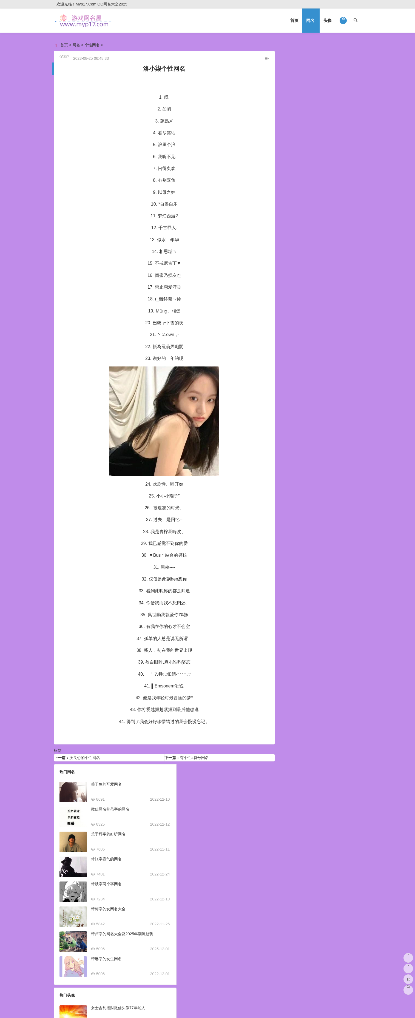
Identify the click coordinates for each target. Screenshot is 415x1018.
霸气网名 (297, 112)
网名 (310, 20)
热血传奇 (313, 279)
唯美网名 (338, 197)
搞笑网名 (297, 122)
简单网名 (297, 197)
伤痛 (350, 246)
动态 (304, 299)
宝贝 (290, 306)
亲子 (309, 293)
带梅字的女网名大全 (108, 904)
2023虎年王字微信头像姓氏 (222, 954)
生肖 (298, 293)
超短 (279, 239)
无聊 (342, 299)
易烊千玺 (282, 293)
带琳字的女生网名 (106, 954)
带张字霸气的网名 (106, 854)
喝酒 (316, 299)
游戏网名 (338, 80)
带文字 (329, 299)
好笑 (290, 225)
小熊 (279, 286)
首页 (294, 20)
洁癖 (342, 232)
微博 (321, 286)
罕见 (300, 246)
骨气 (296, 232)
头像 (327, 20)
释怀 (354, 232)
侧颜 (344, 286)
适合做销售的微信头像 (218, 854)
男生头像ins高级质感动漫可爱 (224, 879)
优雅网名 (338, 176)
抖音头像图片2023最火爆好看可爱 (228, 830)
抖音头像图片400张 (215, 805)
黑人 (302, 306)
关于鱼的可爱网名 (106, 780)
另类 (348, 293)
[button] (343, 20)
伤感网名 (338, 112)
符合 (339, 246)
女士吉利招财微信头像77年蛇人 (226, 780)
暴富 (347, 239)
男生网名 (297, 69)
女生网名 (338, 69)
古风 (347, 225)
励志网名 (338, 186)
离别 (302, 225)
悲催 (319, 232)
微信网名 (297, 90)
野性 (279, 306)
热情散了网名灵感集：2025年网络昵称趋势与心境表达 (331, 392)
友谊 (285, 232)
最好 (302, 239)
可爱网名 (297, 154)
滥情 (289, 246)
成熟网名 (297, 144)
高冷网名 (338, 133)
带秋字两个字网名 (106, 879)
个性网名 (92, 45)
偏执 (336, 239)
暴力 (290, 239)
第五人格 (294, 286)
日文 (279, 253)
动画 (352, 279)
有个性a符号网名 (192, 753)
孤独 (328, 279)
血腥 (279, 225)
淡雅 (325, 225)
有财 (313, 225)
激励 (336, 225)
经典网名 (338, 165)
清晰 (279, 279)
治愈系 (314, 246)
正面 (332, 286)
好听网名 (338, 101)
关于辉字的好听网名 (108, 830)
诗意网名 (297, 186)
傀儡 (331, 232)
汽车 (313, 306)
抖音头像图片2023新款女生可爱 (226, 929)
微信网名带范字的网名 (110, 805)
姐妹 (355, 286)
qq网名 (297, 101)
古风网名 (297, 133)
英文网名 (338, 154)
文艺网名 (297, 165)
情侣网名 (297, 80)
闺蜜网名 (338, 144)
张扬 (327, 246)
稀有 (340, 279)
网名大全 (317, 56)
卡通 (354, 299)
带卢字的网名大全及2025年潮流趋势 (122, 929)
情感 (309, 286)
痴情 (325, 239)
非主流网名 (338, 122)
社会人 (334, 293)
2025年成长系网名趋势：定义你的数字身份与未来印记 (332, 342)
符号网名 (297, 176)
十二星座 (289, 299)
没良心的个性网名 (84, 753)
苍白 (308, 232)
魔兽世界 (294, 279)
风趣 (313, 239)
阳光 (321, 293)
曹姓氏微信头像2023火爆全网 (224, 904)
